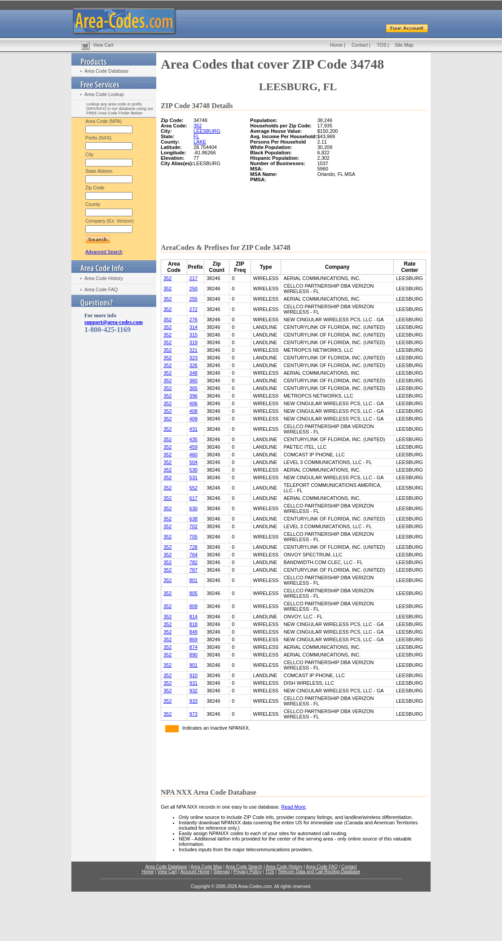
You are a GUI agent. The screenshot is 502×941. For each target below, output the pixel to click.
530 (193, 470)
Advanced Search (104, 251)
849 (193, 632)
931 (193, 683)
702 (193, 526)
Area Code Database (106, 71)
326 (193, 365)
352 (198, 125)
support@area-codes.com (113, 322)
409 (193, 418)
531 (193, 477)
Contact (360, 45)
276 (193, 319)
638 (193, 518)
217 (193, 278)
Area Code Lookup (104, 94)
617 (193, 498)
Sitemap (221, 871)
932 (193, 690)
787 (193, 570)
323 (193, 357)
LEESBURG (207, 131)
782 (193, 562)
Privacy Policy (247, 871)
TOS (381, 45)
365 (193, 388)
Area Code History (103, 278)
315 (193, 334)
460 (193, 454)
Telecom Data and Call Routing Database (319, 871)
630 (193, 508)
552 (193, 487)
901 (193, 665)
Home (336, 45)
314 (193, 327)
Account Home (195, 871)
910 (193, 675)
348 (193, 373)
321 (193, 350)
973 (193, 714)
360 (193, 380)
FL (196, 136)
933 (193, 701)
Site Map (404, 45)
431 (193, 429)
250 (193, 288)
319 (193, 342)
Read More (293, 807)
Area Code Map (206, 866)
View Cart (103, 45)
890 (193, 654)
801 (193, 580)
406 (193, 403)
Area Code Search (243, 866)
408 (193, 411)
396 (193, 395)
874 (193, 647)
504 (193, 462)
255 (193, 299)
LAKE (200, 141)
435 (193, 439)
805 (193, 593)
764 (193, 554)
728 (193, 547)
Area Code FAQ (101, 289)
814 (193, 616)
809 (193, 606)
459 (193, 447)
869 (193, 639)
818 (193, 624)
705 (193, 536)
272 (193, 309)
